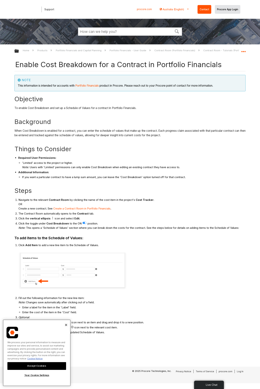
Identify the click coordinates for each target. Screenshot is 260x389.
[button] (177, 31)
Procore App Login (227, 9)
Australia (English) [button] (173, 9)
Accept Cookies (36, 365)
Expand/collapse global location (243, 50)
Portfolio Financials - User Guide (128, 50)
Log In (240, 371)
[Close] (66, 325)
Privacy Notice (183, 371)
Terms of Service (205, 371)
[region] (37, 353)
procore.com (144, 9)
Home (26, 50)
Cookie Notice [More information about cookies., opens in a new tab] (35, 358)
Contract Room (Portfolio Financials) (175, 50)
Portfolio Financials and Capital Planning (79, 50)
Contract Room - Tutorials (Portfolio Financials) (230, 50)
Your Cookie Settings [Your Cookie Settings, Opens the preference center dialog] (36, 375)
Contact (204, 9)
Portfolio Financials (87, 85)
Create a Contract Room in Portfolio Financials (81, 208)
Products (42, 50)
